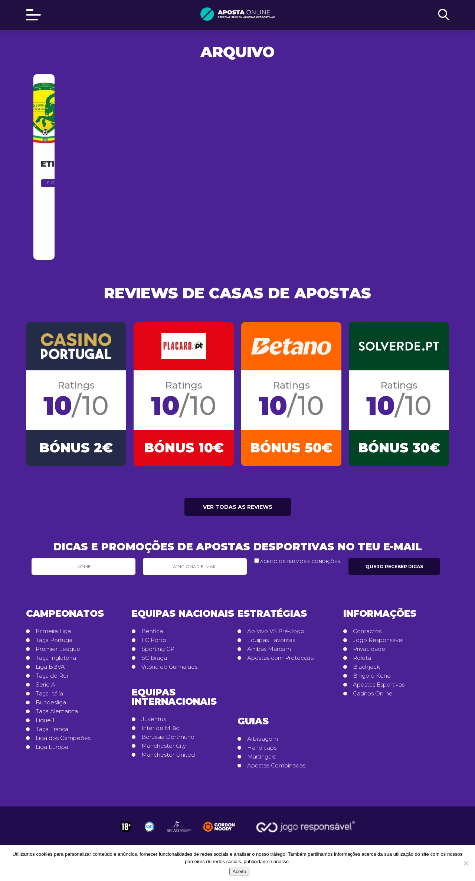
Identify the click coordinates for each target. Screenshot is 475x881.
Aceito (239, 871)
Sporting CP (157, 649)
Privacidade (369, 649)
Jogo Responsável (378, 640)
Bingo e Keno (372, 676)
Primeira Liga (53, 631)
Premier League (58, 649)
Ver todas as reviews (237, 507)
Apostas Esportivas (378, 685)
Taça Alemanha (57, 711)
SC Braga (154, 658)
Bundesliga (51, 703)
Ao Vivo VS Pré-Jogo (275, 631)
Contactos (367, 631)
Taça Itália (49, 694)
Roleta (362, 658)
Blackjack (366, 667)
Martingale (261, 757)
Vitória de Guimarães (169, 667)
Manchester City (163, 746)
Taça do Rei (52, 676)
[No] (465, 863)
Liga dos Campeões (63, 738)
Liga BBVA (50, 667)
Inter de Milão (160, 728)
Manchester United (168, 755)
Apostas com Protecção (280, 658)
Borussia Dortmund (167, 737)
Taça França (52, 729)
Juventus (153, 719)
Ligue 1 (45, 720)
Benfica (152, 631)
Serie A (45, 685)
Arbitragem (262, 739)
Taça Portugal (54, 640)
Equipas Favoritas (271, 640)
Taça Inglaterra (56, 658)
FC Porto (153, 640)
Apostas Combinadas (276, 766)
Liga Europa (52, 747)
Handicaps (261, 748)
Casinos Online (373, 694)
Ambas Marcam (269, 649)
